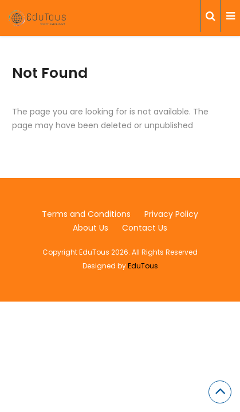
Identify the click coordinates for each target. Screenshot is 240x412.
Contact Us (144, 228)
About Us (90, 228)
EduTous (143, 266)
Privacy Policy (171, 214)
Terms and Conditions (86, 214)
